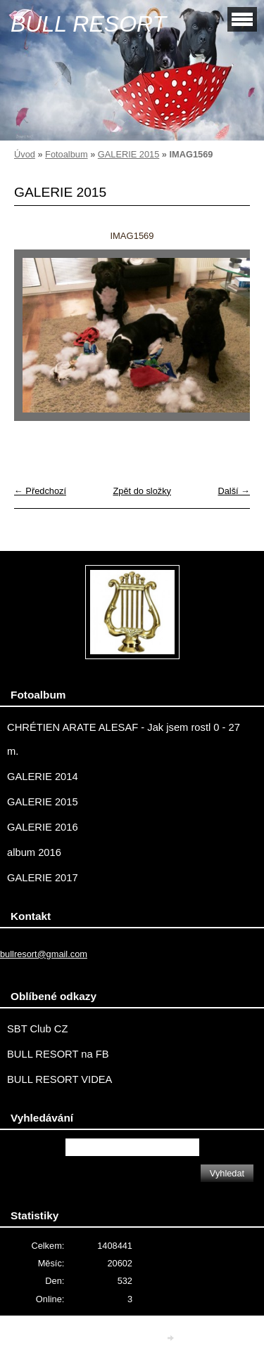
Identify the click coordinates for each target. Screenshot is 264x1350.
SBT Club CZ (37, 1028)
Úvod (24, 154)
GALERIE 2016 (42, 827)
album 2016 (34, 852)
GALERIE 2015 (129, 154)
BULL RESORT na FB (58, 1054)
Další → (234, 491)
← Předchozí (40, 491)
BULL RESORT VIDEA (59, 1079)
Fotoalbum (66, 154)
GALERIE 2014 (42, 776)
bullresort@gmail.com (43, 954)
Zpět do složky (142, 491)
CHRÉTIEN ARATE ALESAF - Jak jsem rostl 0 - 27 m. (123, 739)
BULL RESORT (88, 24)
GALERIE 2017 (42, 877)
